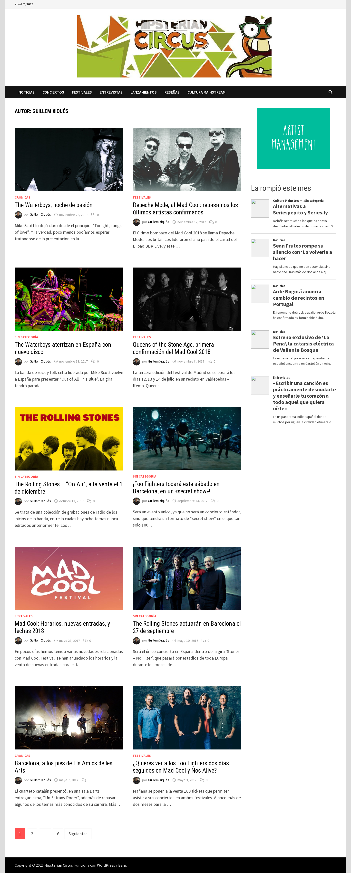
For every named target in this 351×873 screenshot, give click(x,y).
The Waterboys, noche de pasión (54, 205)
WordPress (106, 865)
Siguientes (78, 833)
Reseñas (172, 92)
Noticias (27, 92)
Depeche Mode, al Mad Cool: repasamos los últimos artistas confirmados (185, 208)
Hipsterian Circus (58, 865)
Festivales (82, 92)
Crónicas (22, 197)
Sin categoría (26, 337)
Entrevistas (111, 92)
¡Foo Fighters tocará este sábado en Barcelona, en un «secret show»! (176, 487)
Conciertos (53, 92)
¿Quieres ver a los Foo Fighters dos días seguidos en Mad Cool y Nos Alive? (181, 767)
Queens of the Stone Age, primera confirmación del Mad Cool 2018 (173, 348)
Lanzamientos (143, 92)
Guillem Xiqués (40, 214)
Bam (122, 865)
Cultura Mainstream (206, 92)
